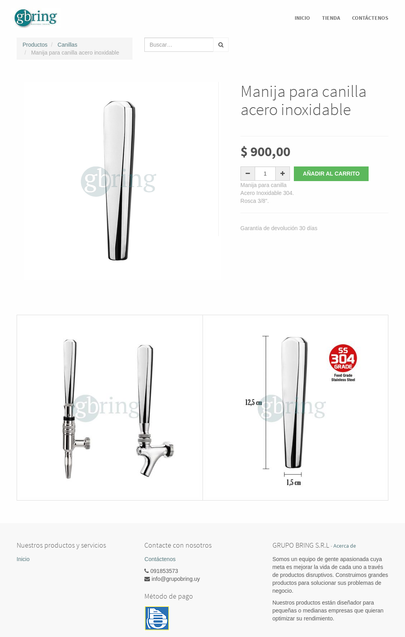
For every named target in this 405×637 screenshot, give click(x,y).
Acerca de (344, 545)
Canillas (68, 45)
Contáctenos (160, 559)
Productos (35, 45)
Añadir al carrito (331, 173)
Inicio (23, 559)
